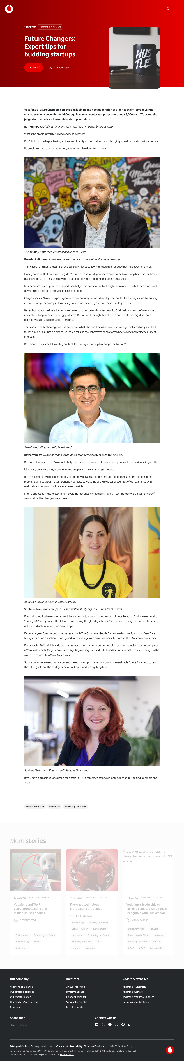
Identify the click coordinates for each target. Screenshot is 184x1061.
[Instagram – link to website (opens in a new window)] (116, 1025)
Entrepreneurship (35, 806)
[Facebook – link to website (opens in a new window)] (123, 1025)
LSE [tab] (13, 1024)
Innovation (54, 806)
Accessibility (76, 1046)
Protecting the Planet (75, 806)
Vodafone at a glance (21, 986)
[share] (33, 67)
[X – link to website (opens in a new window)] (103, 1025)
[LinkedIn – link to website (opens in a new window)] (97, 1025)
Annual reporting (75, 986)
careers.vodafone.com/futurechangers (110, 778)
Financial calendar (76, 996)
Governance (16, 1006)
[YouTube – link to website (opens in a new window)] (110, 1025)
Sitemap (35, 1046)
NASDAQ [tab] (23, 1024)
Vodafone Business (133, 991)
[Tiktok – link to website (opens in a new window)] (130, 1025)
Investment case (75, 991)
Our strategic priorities (22, 991)
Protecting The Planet (50, 27)
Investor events (74, 1006)
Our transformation (20, 996)
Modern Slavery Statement (54, 1046)
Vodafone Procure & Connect (138, 996)
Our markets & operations (24, 1001)
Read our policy (67, 1054)
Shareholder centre (76, 1001)
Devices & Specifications (136, 1001)
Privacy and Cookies (19, 1046)
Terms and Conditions (94, 1046)
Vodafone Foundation (134, 986)
